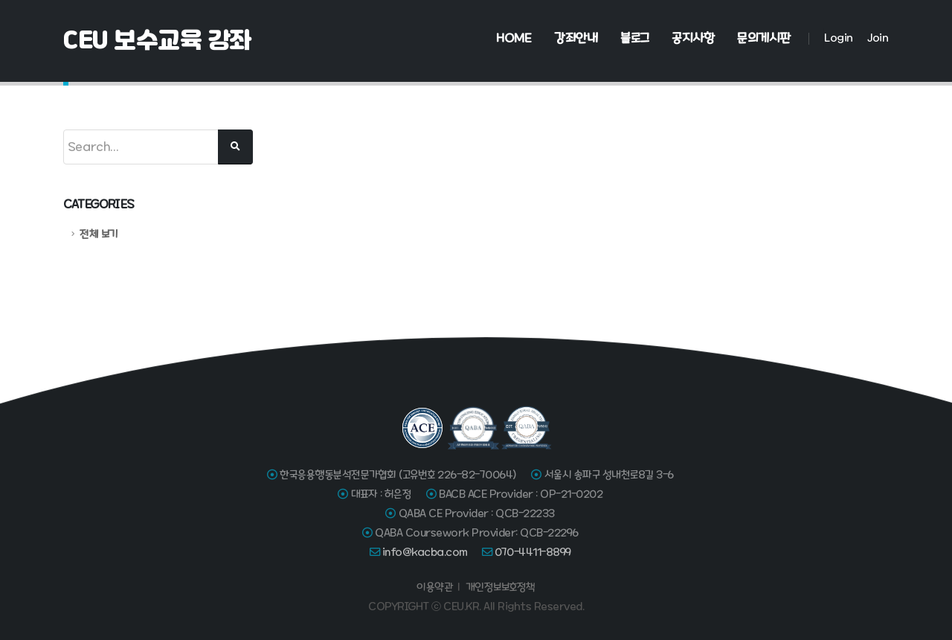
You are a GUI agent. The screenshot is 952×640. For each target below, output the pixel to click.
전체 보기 (99, 234)
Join (877, 37)
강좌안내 (575, 38)
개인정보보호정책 (501, 587)
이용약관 (434, 587)
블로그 (634, 38)
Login (838, 37)
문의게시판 (764, 38)
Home (513, 38)
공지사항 (693, 38)
